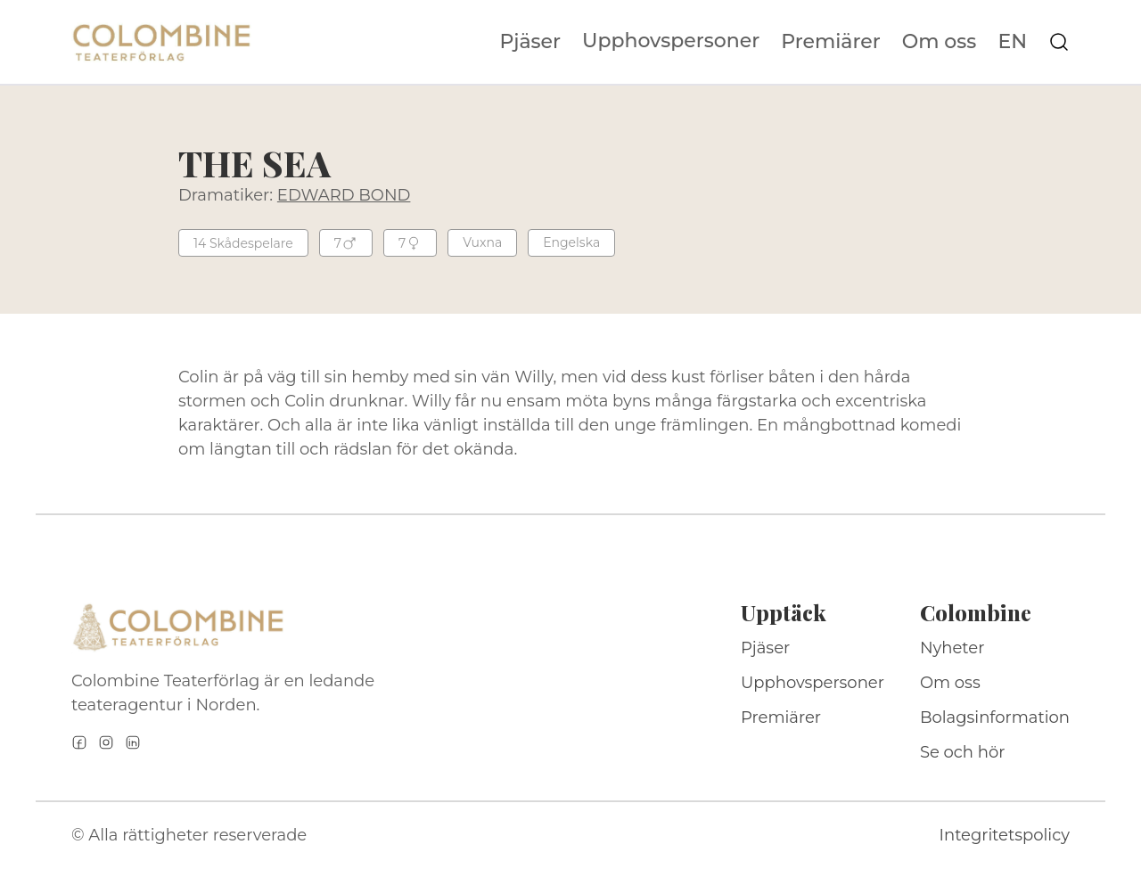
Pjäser (531, 42)
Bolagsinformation (995, 717)
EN (1012, 42)
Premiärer (831, 42)
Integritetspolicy (1005, 835)
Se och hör (963, 752)
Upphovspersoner (670, 41)
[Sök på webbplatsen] (1059, 42)
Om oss (939, 42)
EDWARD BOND (344, 195)
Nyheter (952, 648)
